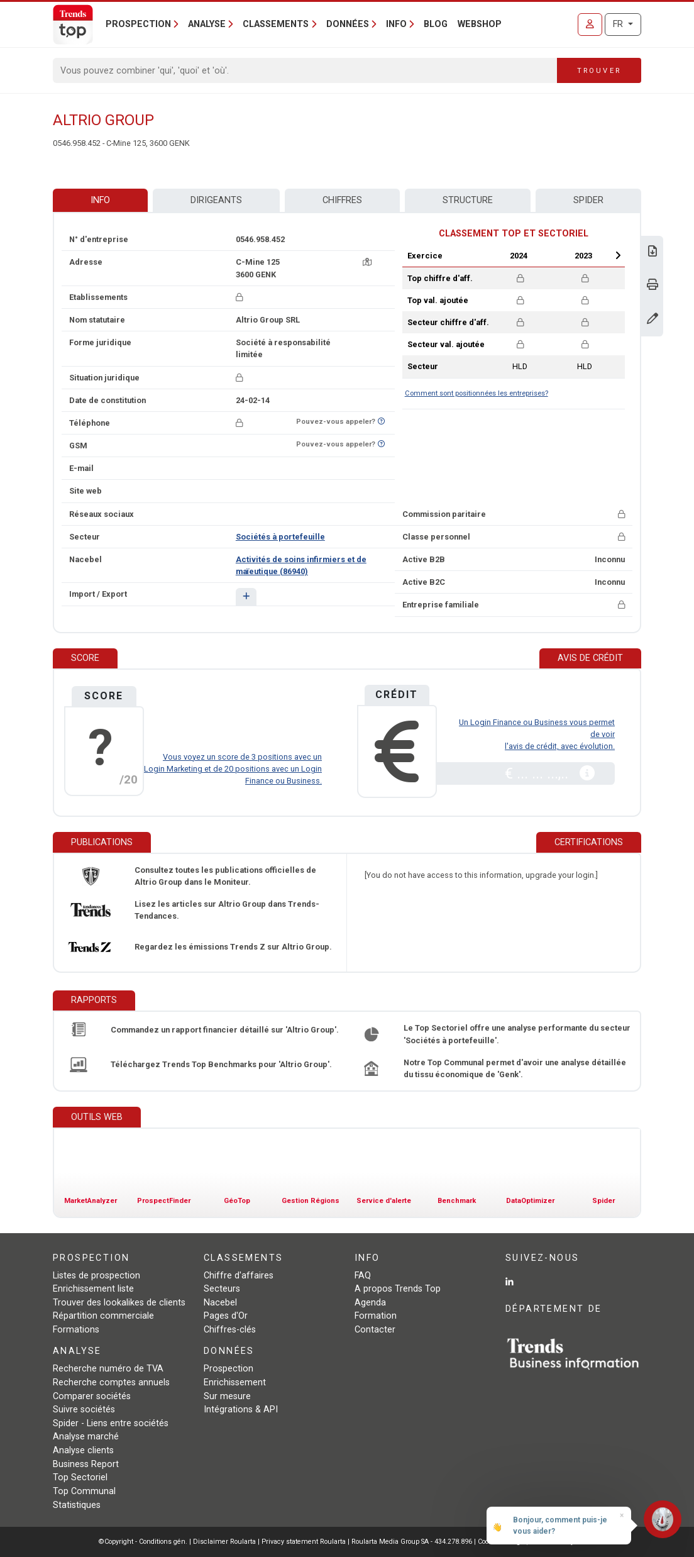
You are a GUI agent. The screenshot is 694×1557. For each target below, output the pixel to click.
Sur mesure (227, 1396)
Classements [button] (276, 24)
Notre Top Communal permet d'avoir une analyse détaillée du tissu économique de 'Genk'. (515, 1068)
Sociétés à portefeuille (280, 536)
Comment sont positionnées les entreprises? (476, 393)
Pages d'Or (226, 1315)
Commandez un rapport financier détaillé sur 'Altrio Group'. (225, 1029)
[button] (246, 596)
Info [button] (396, 24)
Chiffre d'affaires (238, 1275)
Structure (468, 200)
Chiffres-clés (230, 1329)
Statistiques (77, 1505)
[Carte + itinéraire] (367, 262)
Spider (588, 200)
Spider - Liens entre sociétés (110, 1423)
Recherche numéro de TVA (108, 1368)
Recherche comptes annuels (111, 1382)
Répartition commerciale (103, 1315)
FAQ (363, 1275)
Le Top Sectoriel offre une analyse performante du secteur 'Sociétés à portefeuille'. (517, 1033)
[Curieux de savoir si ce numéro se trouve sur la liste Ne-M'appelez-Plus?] (381, 422)
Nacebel (220, 1302)
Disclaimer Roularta (224, 1542)
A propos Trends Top (398, 1288)
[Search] (305, 70)
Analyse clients (83, 1450)
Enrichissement (235, 1382)
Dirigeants (216, 200)
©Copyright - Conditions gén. (143, 1542)
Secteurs (222, 1288)
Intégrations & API (241, 1409)
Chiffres (342, 200)
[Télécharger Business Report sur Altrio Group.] (652, 252)
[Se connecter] (590, 24)
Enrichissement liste (93, 1288)
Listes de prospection (96, 1275)
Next (618, 255)
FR (619, 24)
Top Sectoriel (80, 1477)
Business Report (86, 1464)
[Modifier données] (652, 319)
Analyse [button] (207, 24)
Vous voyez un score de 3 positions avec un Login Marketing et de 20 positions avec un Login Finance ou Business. (233, 768)
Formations (76, 1329)
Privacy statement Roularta (304, 1542)
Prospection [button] (138, 24)
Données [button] (347, 24)
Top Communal (84, 1491)
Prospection (228, 1368)
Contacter (375, 1329)
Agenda (370, 1302)
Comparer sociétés (92, 1396)
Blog (436, 24)
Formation (376, 1315)
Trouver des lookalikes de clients (119, 1302)
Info (100, 200)
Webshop (480, 24)
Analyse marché (86, 1436)
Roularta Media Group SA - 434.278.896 (412, 1542)
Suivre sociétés (84, 1409)
